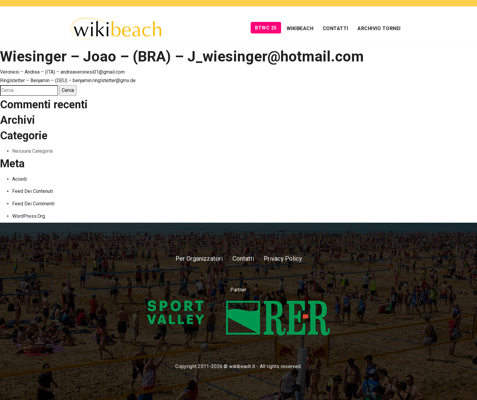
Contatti (335, 28)
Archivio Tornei (379, 28)
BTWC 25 (266, 28)
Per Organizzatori (199, 258)
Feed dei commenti (33, 204)
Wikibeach (300, 28)
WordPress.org (28, 216)
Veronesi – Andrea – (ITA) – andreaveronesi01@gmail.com (62, 72)
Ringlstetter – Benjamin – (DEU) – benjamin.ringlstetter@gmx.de (68, 80)
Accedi (19, 179)
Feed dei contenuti (32, 191)
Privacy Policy (283, 258)
